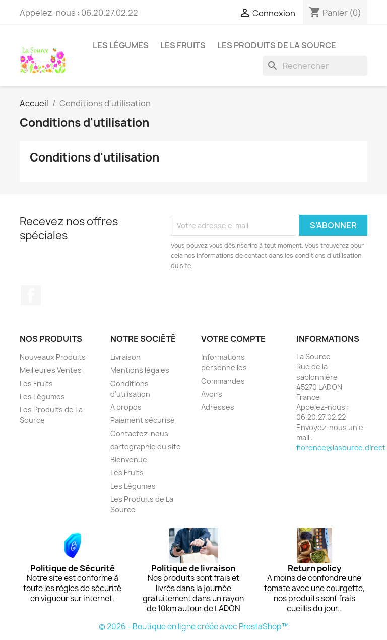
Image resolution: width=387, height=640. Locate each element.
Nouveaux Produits (53, 357)
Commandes (223, 381)
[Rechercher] (315, 66)
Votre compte (233, 338)
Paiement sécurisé (142, 420)
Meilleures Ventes (51, 370)
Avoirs (211, 394)
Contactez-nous (139, 433)
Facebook (31, 295)
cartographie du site (145, 446)
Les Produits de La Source (276, 45)
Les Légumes (121, 45)
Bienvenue (128, 459)
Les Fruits (183, 45)
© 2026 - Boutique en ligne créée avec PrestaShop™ (194, 626)
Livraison (125, 357)
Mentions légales (139, 370)
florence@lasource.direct (340, 447)
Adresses (217, 407)
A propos (126, 407)
